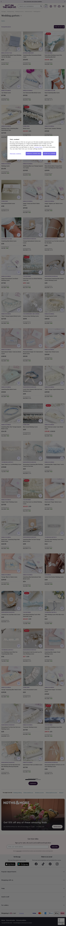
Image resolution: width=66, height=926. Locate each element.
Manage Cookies (15, 153)
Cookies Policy (38, 147)
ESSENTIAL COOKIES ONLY (34, 153)
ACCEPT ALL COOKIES (49, 153)
